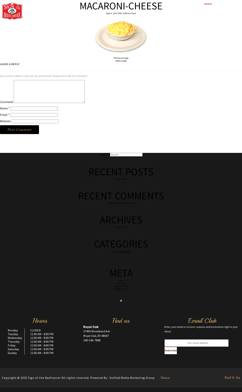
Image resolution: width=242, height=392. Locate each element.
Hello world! (121, 183)
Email (4, 119)
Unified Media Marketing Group (132, 382)
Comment (6, 106)
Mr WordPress (114, 207)
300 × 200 (122, 13)
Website (5, 125)
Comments (121, 290)
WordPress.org (121, 293)
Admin (165, 382)
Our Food (131, 13)
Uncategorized (121, 256)
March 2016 (121, 231)
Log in (121, 285)
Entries (121, 287)
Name (5, 113)
